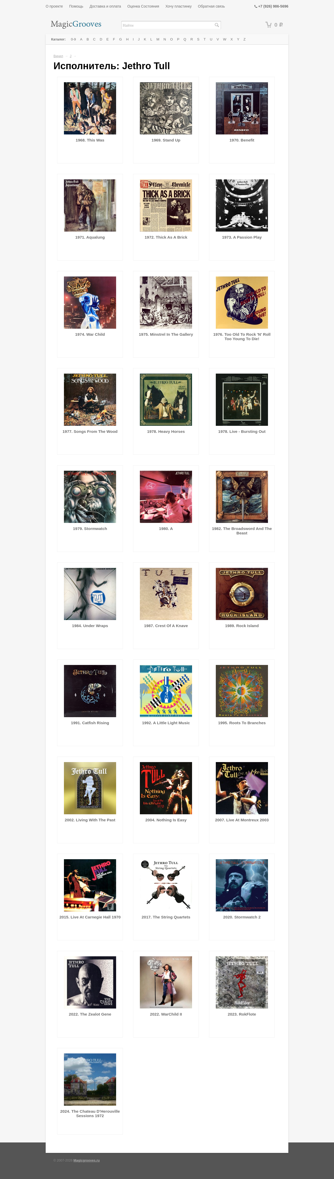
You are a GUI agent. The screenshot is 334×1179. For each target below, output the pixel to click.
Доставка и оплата (105, 6)
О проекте (54, 6)
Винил (58, 56)
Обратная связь (211, 6)
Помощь (76, 6)
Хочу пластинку (178, 6)
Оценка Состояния (143, 6)
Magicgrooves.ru (87, 1160)
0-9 (73, 39)
